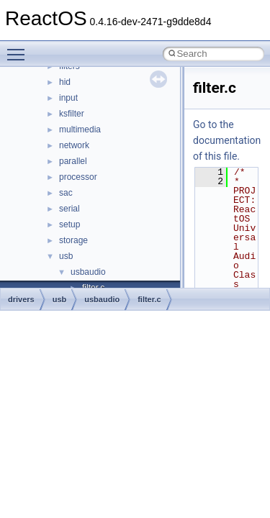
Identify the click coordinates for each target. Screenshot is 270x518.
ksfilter (71, 114)
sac (66, 193)
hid (65, 82)
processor (78, 177)
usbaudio (88, 272)
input (68, 98)
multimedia (80, 129)
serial (69, 209)
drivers (21, 299)
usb (66, 256)
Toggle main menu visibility (19, 48)
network (74, 145)
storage (73, 240)
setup (69, 224)
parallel (73, 161)
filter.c (149, 299)
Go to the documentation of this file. (227, 140)
